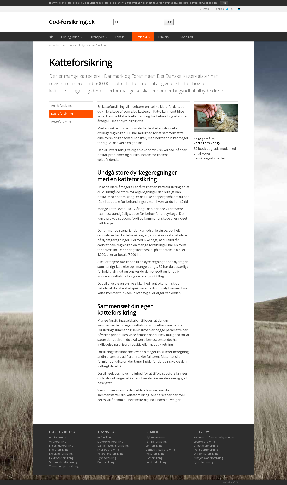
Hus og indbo (71, 37)
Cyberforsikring (203, 462)
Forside (67, 45)
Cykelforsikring (106, 458)
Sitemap (204, 9)
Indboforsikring (58, 449)
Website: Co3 (230, 482)
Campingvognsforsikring (113, 445)
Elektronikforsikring (61, 458)
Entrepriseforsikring (206, 453)
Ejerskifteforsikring (61, 453)
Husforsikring (57, 437)
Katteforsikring (62, 113)
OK (224, 2)
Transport (98, 37)
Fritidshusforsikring (61, 445)
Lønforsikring (154, 445)
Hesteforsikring (61, 121)
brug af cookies (208, 2)
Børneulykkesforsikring (160, 449)
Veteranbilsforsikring (110, 453)
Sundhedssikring (156, 462)
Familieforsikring (156, 441)
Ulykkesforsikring (156, 437)
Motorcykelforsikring (110, 441)
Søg (169, 22)
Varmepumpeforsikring (64, 466)
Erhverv (165, 37)
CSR (233, 9)
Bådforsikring (105, 462)
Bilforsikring (104, 437)
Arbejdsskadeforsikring (208, 458)
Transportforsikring (206, 449)
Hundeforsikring (61, 105)
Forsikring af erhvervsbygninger (214, 437)
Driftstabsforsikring (206, 445)
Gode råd (186, 37)
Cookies (219, 9)
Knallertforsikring (108, 449)
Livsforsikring (154, 458)
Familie (121, 37)
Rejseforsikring (155, 453)
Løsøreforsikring (204, 441)
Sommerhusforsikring (63, 462)
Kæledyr (143, 37)
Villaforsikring (57, 441)
